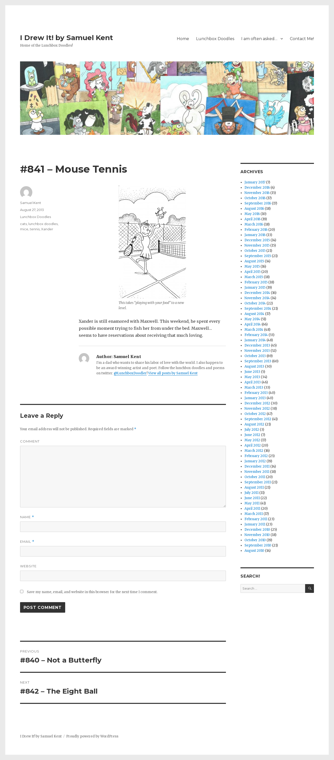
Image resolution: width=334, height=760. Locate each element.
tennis (35, 229)
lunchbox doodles (43, 224)
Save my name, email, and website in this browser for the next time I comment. (92, 592)
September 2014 (257, 308)
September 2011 (257, 482)
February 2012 (256, 456)
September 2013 (257, 361)
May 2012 (252, 440)
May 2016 (252, 214)
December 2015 (257, 240)
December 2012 (257, 403)
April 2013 (252, 382)
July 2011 (251, 493)
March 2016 (253, 224)
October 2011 (254, 477)
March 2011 (253, 514)
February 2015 (256, 282)
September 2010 (257, 545)
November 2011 (256, 472)
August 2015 (254, 261)
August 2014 (254, 314)
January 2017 (254, 182)
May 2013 (252, 377)
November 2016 (257, 193)
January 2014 (255, 340)
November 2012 (257, 408)
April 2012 (252, 445)
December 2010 (257, 529)
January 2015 (255, 287)
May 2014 (252, 319)
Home (183, 38)
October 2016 (255, 198)
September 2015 (257, 256)
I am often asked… (259, 38)
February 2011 (255, 519)
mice (24, 229)
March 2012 (253, 451)
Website (28, 566)
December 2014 (257, 293)
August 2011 (254, 487)
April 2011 (252, 508)
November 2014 (257, 298)
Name (27, 517)
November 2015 (257, 245)
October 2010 (255, 540)
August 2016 (254, 208)
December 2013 (257, 345)
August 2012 (254, 424)
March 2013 (253, 387)
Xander (47, 229)
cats (23, 224)
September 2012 (257, 419)
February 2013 (256, 393)
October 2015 (255, 251)
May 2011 (252, 503)
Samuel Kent (30, 203)
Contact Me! (302, 38)
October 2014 (255, 303)
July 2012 (251, 429)
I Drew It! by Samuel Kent (66, 37)
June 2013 (252, 372)
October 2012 (255, 414)
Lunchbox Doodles (215, 38)
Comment (30, 441)
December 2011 (257, 466)
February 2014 (256, 335)
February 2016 (256, 230)
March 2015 (253, 277)
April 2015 (252, 272)
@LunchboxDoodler (130, 373)
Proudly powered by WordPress (92, 736)
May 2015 (252, 266)
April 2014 (252, 324)
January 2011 (254, 524)
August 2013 (254, 366)
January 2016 (255, 235)
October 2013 (255, 356)
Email (27, 541)
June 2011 (252, 498)
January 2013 (255, 398)
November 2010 (257, 535)
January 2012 (255, 461)
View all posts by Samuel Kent (173, 373)
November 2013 (257, 351)
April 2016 (252, 219)
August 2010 (254, 551)
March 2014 (253, 330)
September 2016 (257, 203)
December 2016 (257, 187)
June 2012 (252, 435)
